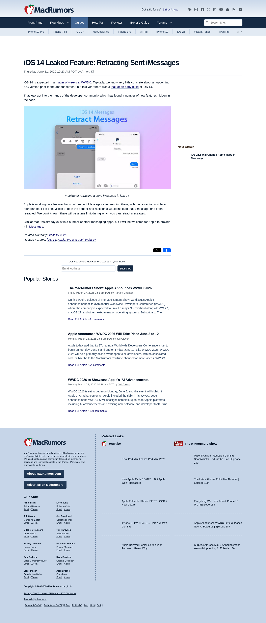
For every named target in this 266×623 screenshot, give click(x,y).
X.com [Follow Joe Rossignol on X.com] (67, 522)
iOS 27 (80, 31)
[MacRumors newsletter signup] (240, 9)
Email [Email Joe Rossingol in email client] (59, 522)
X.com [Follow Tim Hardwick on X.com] (67, 536)
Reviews (117, 22)
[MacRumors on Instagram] (196, 9)
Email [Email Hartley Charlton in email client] (26, 549)
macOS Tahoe (202, 31)
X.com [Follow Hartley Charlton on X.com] (34, 549)
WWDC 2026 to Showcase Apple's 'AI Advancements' (111, 380)
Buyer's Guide (139, 22)
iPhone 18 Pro (36, 31)
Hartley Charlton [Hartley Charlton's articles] (32, 543)
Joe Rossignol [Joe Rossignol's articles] (64, 516)
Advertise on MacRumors (45, 484)
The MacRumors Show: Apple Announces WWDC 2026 (112, 288)
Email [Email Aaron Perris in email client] (59, 576)
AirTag (144, 31)
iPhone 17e (124, 31)
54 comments (97, 364)
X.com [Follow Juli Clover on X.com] (34, 522)
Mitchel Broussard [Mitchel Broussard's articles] (33, 529)
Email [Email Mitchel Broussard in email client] (26, 536)
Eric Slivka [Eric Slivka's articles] (62, 502)
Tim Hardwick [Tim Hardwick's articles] (63, 529)
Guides (79, 22)
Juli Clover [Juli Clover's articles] (29, 516)
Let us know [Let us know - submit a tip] (170, 9)
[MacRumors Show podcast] (190, 9)
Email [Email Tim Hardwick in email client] (59, 536)
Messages (36, 226)
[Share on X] (157, 250)
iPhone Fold (60, 31)
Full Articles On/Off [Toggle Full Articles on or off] (53, 605)
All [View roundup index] (239, 31)
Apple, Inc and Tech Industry (77, 239)
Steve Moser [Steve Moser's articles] (30, 570)
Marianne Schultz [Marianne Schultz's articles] (65, 543)
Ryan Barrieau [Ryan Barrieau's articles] (64, 556)
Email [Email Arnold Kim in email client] (26, 509)
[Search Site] (223, 22)
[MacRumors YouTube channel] (221, 9)
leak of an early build (125, 86)
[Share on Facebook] (167, 250)
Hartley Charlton (123, 292)
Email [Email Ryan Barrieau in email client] (59, 563)
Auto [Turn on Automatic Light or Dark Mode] (86, 605)
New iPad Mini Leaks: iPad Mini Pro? (143, 458)
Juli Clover (123, 338)
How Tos (98, 22)
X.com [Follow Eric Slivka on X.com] (67, 509)
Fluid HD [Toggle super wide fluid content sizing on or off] (76, 605)
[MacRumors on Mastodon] (215, 9)
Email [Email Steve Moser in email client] (26, 576)
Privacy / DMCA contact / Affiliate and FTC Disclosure (50, 593)
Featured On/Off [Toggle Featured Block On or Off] (33, 605)
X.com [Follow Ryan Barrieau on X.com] (67, 563)
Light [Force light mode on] (92, 605)
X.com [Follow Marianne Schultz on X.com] (67, 549)
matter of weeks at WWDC (73, 82)
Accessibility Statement (35, 599)
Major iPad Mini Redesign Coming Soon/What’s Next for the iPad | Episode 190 (217, 458)
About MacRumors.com (44, 473)
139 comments (98, 410)
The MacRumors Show (201, 443)
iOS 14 (51, 239)
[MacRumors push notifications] (227, 9)
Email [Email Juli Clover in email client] (26, 522)
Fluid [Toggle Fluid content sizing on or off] (67, 605)
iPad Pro (224, 31)
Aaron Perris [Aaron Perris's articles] (63, 570)
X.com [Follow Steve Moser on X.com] (34, 576)
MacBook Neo (101, 31)
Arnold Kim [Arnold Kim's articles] (30, 502)
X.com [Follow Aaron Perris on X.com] (67, 576)
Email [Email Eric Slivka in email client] (59, 509)
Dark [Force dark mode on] (99, 605)
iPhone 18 (162, 31)
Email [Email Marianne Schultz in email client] (59, 549)
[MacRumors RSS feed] (234, 9)
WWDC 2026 (58, 235)
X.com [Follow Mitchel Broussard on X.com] (34, 536)
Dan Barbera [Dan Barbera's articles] (30, 556)
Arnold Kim (88, 71)
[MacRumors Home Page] (49, 9)
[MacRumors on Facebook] (203, 9)
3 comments (96, 319)
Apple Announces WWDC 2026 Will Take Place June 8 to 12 (116, 334)
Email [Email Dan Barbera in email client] (26, 563)
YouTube (114, 443)
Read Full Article (77, 319)
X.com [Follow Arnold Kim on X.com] (34, 509)
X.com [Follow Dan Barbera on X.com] (34, 563)
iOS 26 (181, 31)
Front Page (35, 22)
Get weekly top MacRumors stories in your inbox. (97, 261)
